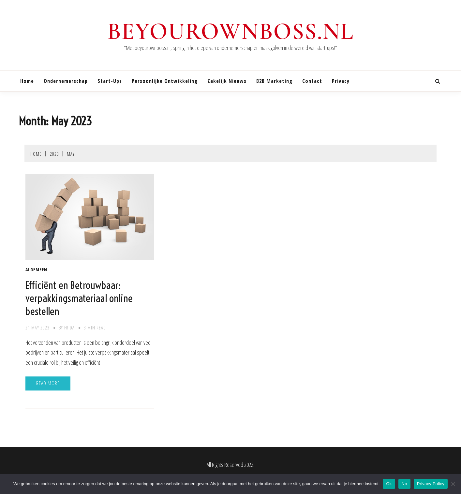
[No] (453, 484)
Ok (389, 483)
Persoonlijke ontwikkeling (165, 81)
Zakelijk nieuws (226, 81)
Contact (312, 81)
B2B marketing (274, 81)
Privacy (340, 81)
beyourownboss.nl (230, 31)
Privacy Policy (430, 483)
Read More (48, 383)
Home (27, 81)
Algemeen (36, 269)
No (404, 483)
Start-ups (109, 81)
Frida (69, 328)
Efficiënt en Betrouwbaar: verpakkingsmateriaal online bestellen (79, 298)
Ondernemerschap (66, 81)
